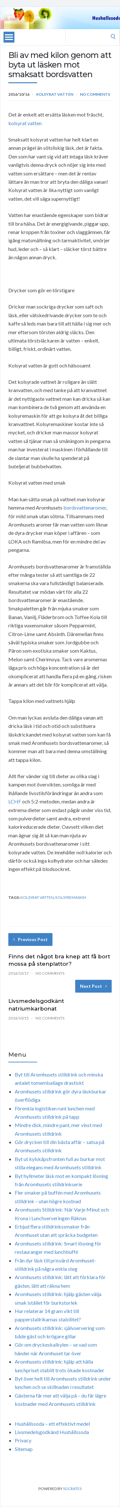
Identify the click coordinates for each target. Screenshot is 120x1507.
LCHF (14, 801)
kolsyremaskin (70, 897)
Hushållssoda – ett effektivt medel (52, 1424)
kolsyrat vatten (25, 123)
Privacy (23, 1440)
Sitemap (24, 1449)
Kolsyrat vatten (54, 94)
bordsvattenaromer (84, 507)
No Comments (95, 94)
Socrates (72, 1488)
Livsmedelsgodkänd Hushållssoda (52, 1432)
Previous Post (30, 939)
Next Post (93, 986)
